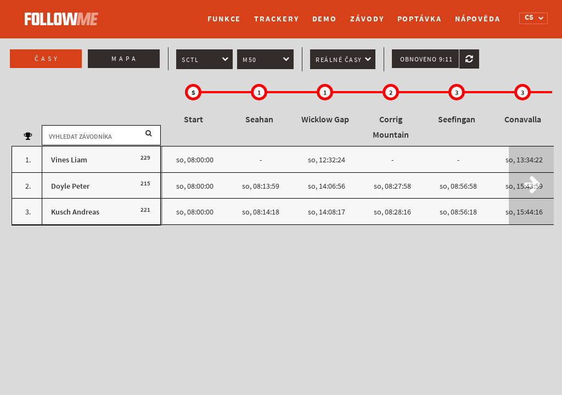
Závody (367, 19)
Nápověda (478, 19)
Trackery (276, 19)
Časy (47, 58)
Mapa (124, 58)
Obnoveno (426, 59)
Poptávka (419, 19)
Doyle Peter (70, 186)
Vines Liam (69, 160)
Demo (325, 19)
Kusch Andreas (75, 212)
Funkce (224, 19)
